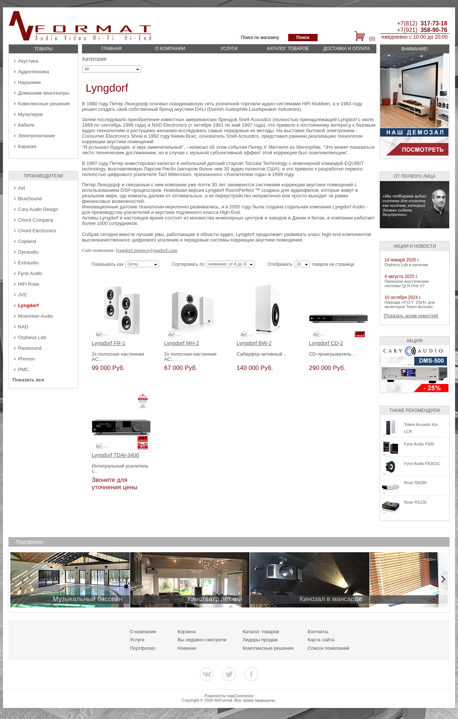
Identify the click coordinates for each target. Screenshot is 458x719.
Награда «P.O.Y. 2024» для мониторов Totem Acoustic (409, 304)
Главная (111, 48)
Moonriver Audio (35, 316)
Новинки (187, 648)
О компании (170, 48)
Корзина (187, 631)
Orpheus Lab (32, 337)
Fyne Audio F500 (419, 444)
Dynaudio (28, 252)
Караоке (27, 146)
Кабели (26, 125)
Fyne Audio (30, 273)
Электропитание (36, 135)
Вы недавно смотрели (202, 639)
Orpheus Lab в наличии (406, 264)
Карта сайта (321, 639)
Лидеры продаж (260, 639)
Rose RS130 (415, 502)
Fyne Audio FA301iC (422, 463)
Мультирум (30, 114)
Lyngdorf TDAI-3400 (115, 455)
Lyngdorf (28, 305)
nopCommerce (240, 696)
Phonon (26, 359)
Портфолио (142, 648)
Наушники (29, 82)
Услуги (229, 48)
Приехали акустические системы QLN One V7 (406, 283)
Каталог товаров (287, 48)
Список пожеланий (328, 648)
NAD (23, 326)
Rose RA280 (415, 482)
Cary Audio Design (38, 209)
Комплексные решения (44, 103)
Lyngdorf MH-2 (181, 343)
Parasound (30, 348)
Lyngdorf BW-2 (254, 343)
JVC (22, 294)
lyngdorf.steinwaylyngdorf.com (146, 250)
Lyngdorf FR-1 (108, 343)
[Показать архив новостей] (411, 315)
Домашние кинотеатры (43, 93)
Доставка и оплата (346, 48)
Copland (27, 241)
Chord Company (35, 220)
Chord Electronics (37, 230)
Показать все (28, 380)
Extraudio (28, 262)
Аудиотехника (33, 71)
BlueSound (30, 198)
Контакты (318, 631)
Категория (94, 59)
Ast (21, 188)
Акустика (28, 61)
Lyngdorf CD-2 (326, 343)
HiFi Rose (28, 284)
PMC (23, 369)
